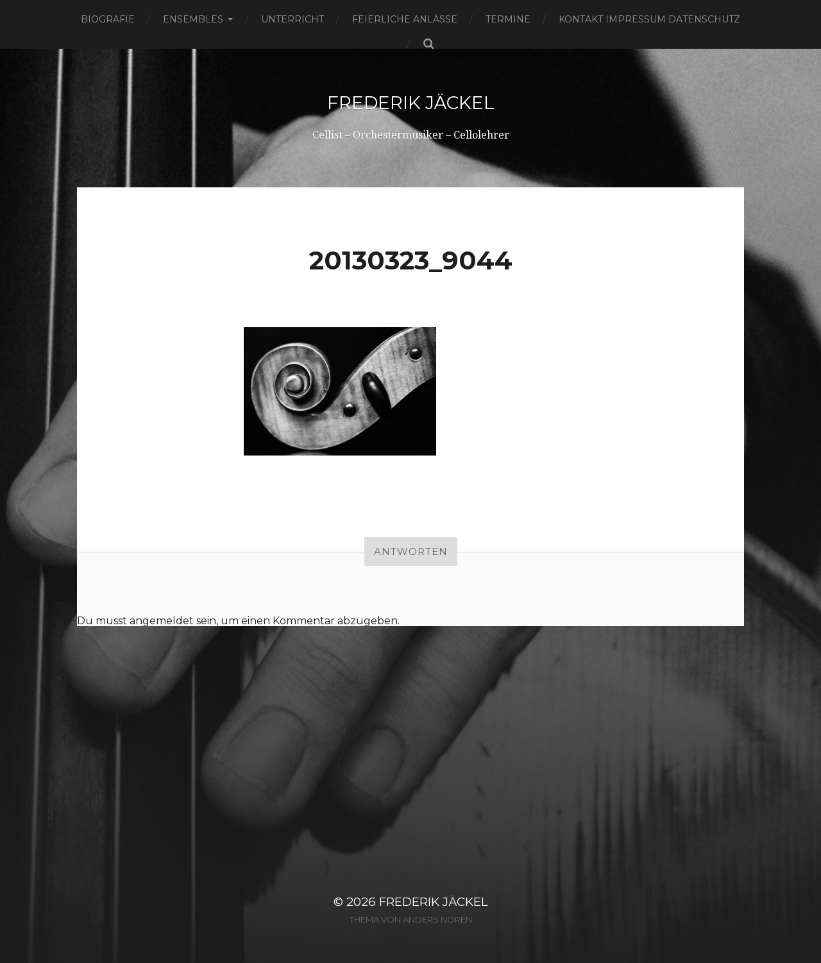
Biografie (108, 19)
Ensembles (193, 19)
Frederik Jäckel (411, 103)
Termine (508, 19)
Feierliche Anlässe (404, 19)
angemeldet (162, 621)
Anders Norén (437, 919)
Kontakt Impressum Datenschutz (649, 19)
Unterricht (292, 19)
